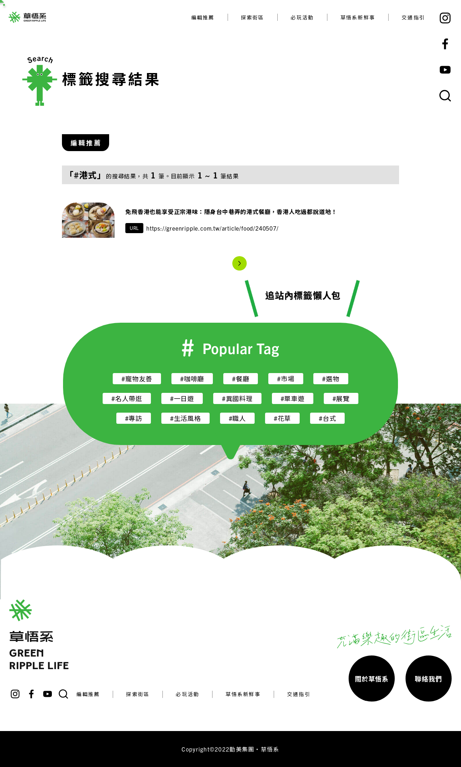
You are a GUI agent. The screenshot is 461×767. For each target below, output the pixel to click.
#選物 (330, 379)
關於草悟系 (372, 679)
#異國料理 (237, 398)
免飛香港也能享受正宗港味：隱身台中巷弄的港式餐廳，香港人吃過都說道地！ (232, 211)
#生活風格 (185, 418)
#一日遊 (182, 398)
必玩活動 (302, 17)
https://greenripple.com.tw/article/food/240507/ (212, 228)
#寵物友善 (136, 379)
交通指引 (413, 17)
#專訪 (133, 418)
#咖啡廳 (192, 379)
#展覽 (341, 398)
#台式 (327, 418)
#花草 (282, 418)
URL (134, 228)
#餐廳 (240, 379)
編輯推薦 (203, 17)
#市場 (285, 379)
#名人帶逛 (126, 398)
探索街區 (252, 17)
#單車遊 (293, 398)
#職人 (237, 418)
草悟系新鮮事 (357, 17)
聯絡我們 (428, 679)
